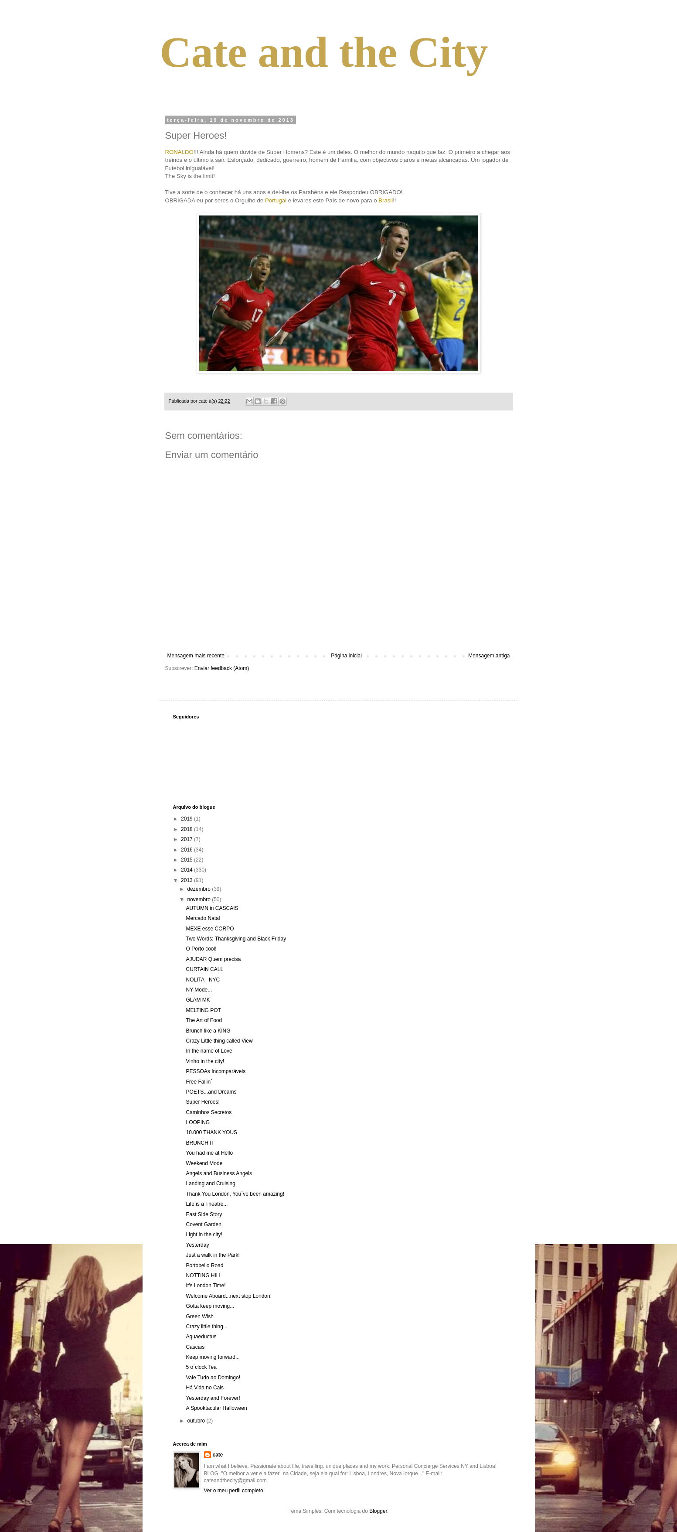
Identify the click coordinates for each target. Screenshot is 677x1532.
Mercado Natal (203, 918)
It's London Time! (205, 1285)
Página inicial (346, 656)
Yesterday (197, 1245)
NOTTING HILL (204, 1275)
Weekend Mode (204, 1163)
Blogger (378, 1511)
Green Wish (199, 1316)
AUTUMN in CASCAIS (212, 908)
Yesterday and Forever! (213, 1398)
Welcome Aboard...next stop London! (229, 1296)
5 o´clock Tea (201, 1367)
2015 (187, 860)
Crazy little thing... (206, 1326)
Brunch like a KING (208, 1031)
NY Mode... (199, 990)
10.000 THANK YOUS (211, 1132)
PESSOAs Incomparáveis (215, 1071)
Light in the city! (204, 1234)
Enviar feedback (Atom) (221, 668)
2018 (187, 829)
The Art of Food (204, 1020)
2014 (187, 870)
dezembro (199, 889)
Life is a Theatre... (207, 1204)
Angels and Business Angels (219, 1173)
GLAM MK (198, 1000)
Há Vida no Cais (205, 1388)
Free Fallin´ (199, 1082)
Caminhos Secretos (208, 1112)
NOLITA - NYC (203, 980)
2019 (187, 819)
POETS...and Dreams (211, 1092)
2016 (187, 850)
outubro (196, 1421)
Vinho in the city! (205, 1061)
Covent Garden (203, 1224)
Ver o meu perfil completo (233, 1491)
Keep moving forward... (212, 1357)
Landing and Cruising (210, 1183)
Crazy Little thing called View (219, 1041)
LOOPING (198, 1122)
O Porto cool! (201, 949)
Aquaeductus (201, 1337)
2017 (187, 839)
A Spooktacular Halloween (216, 1408)
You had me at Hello (209, 1153)
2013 (187, 880)
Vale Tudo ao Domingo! (213, 1378)
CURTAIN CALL (204, 969)
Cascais (195, 1347)
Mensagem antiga (489, 656)
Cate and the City (324, 52)
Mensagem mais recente (196, 656)
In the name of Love (209, 1051)
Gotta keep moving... (210, 1306)
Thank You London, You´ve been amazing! (235, 1194)
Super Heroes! (202, 1102)
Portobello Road (204, 1265)
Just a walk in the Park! (212, 1255)
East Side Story (204, 1214)
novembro (199, 899)
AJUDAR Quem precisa (213, 959)
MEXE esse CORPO (210, 929)
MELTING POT (203, 1010)
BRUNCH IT (200, 1143)
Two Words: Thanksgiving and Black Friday (236, 939)
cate (218, 1455)
